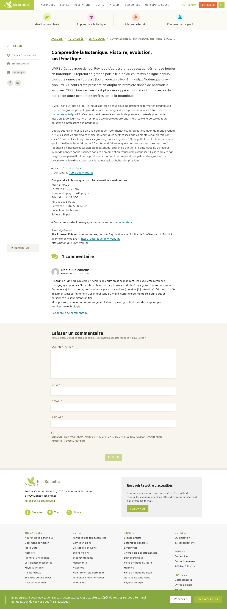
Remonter (20, 247)
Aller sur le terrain (135, 24)
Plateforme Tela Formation (89, 572)
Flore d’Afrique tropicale (138, 572)
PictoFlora (78, 567)
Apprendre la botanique (91, 24)
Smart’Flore (79, 582)
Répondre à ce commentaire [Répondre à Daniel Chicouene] (69, 313)
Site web (57, 417)
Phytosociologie (34, 567)
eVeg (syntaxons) (83, 557)
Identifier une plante (47, 24)
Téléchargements (185, 542)
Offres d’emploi (184, 584)
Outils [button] (100, 5)
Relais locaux (33, 572)
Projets (129, 532)
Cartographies (183, 579)
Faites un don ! (207, 5)
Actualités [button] (48, 5)
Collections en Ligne (85, 547)
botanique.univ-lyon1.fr (66, 114)
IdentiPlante (80, 562)
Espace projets (132, 537)
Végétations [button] (82, 5)
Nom (55, 385)
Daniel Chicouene (75, 270)
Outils (77, 532)
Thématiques (33, 532)
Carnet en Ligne (82, 542)
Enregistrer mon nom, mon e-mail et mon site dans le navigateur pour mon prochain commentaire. (106, 439)
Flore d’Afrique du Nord (138, 562)
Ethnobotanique (133, 557)
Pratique (181, 574)
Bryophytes (130, 547)
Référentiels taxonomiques (88, 577)
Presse (178, 589)
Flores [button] (64, 5)
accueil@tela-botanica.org (40, 500)
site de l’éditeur (122, 222)
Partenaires (181, 556)
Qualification (182, 537)
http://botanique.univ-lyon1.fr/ (100, 238)
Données (180, 532)
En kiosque (18, 72)
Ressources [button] (132, 5)
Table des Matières (81, 172)
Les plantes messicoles (38, 562)
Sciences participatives (38, 577)
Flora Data (31, 547)
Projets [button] (114, 5)
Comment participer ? (180, 24)
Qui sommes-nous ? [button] (157, 5)
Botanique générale (136, 542)
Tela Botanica (22, 63)
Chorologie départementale (140, 552)
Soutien (180, 551)
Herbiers (30, 552)
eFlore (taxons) (81, 552)
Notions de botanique (137, 577)
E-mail (56, 401)
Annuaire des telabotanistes (89, 537)
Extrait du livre (72, 168)
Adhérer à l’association (188, 566)
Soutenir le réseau (185, 561)
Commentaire (62, 346)
